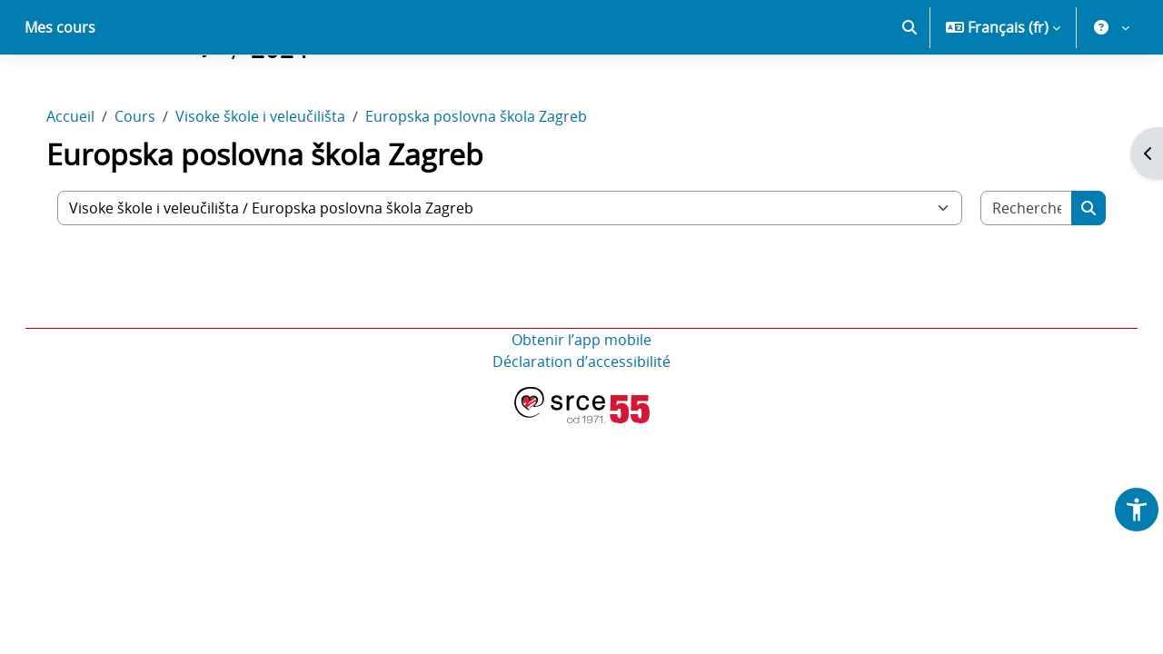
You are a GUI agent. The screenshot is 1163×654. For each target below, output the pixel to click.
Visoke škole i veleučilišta (278, 180)
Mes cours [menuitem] (60, 91)
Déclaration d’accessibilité (581, 425)
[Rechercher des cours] (1011, 271)
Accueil (89, 180)
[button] (909, 91)
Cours (153, 180)
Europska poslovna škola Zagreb (494, 180)
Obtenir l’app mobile (581, 403)
